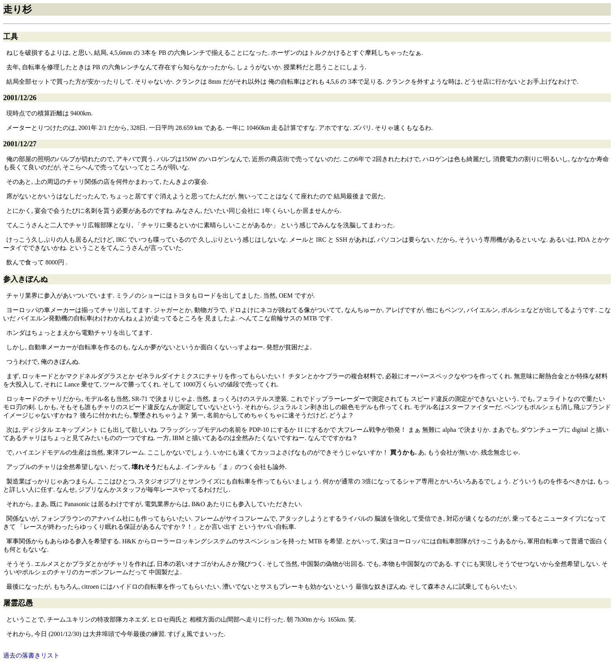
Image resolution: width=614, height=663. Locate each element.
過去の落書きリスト (31, 655)
